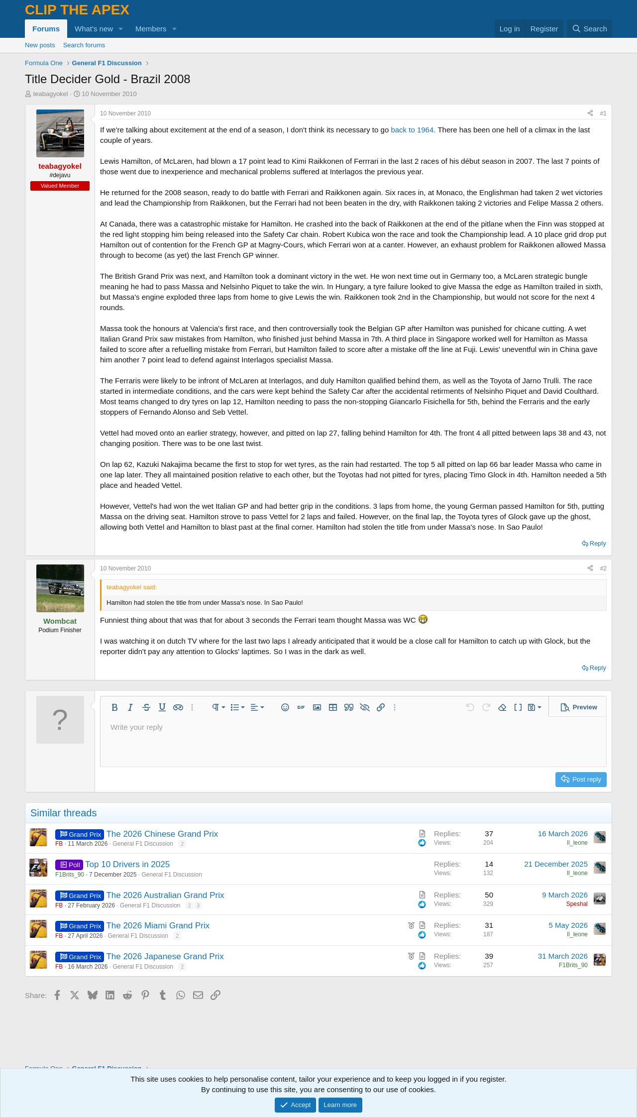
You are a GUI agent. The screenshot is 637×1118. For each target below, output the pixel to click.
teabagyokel (50, 94)
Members (151, 28)
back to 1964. (413, 129)
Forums (46, 28)
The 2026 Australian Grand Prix (165, 895)
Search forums (84, 45)
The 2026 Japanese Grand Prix (164, 956)
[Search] (589, 28)
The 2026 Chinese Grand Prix (162, 834)
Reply (598, 543)
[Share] (590, 113)
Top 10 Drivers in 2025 (127, 864)
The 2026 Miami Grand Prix (158, 925)
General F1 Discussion (142, 843)
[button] (121, 28)
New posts (40, 45)
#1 (603, 113)
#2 (603, 568)
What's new (94, 28)
